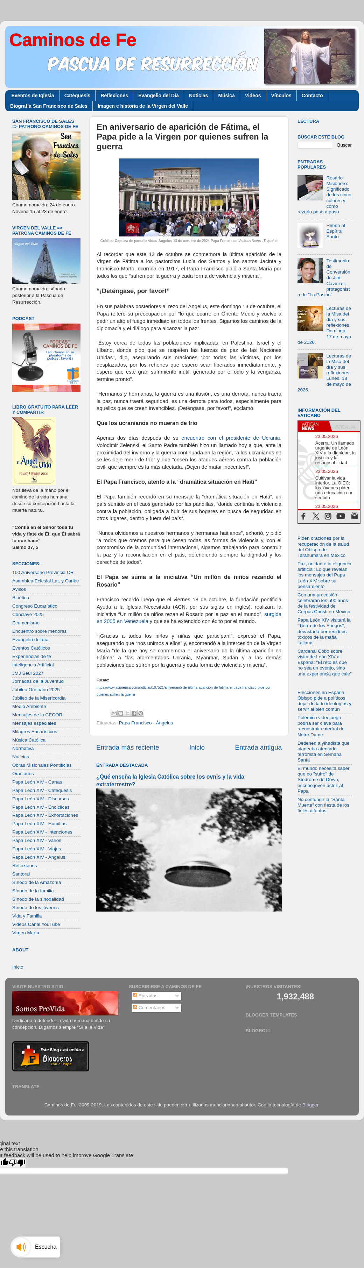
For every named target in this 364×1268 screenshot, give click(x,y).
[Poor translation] (17, 1163)
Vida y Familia (27, 916)
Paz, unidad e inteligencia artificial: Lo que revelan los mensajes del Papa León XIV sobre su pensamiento (324, 575)
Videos (253, 95)
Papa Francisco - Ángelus (146, 722)
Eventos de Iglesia (33, 95)
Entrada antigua (258, 747)
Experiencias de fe (31, 656)
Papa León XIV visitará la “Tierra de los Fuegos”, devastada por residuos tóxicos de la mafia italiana (324, 631)
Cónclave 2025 (28, 614)
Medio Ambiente (29, 706)
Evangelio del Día (158, 95)
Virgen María (25, 932)
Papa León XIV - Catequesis (42, 790)
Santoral (21, 874)
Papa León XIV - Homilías (39, 823)
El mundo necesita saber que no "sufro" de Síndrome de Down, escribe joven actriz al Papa (324, 780)
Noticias (198, 95)
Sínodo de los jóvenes (35, 907)
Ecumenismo (26, 622)
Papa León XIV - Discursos (40, 798)
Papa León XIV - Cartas (37, 782)
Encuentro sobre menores (39, 631)
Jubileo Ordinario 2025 (36, 689)
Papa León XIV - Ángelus (38, 857)
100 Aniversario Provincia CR (43, 572)
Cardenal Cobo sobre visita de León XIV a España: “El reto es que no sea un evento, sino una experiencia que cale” (325, 662)
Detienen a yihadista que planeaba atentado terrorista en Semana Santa (324, 752)
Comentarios (149, 1007)
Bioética (20, 597)
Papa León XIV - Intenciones (42, 832)
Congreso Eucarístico (34, 606)
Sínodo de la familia (33, 890)
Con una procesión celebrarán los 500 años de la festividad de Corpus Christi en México (324, 603)
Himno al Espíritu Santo (335, 231)
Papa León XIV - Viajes (36, 848)
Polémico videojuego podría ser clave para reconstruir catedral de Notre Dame (321, 726)
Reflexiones (114, 95)
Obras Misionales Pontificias (42, 765)
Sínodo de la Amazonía (36, 882)
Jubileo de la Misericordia (38, 698)
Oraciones (23, 773)
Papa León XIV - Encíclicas (41, 807)
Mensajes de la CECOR (37, 714)
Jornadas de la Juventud (38, 681)
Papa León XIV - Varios (36, 840)
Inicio (197, 747)
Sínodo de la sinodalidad (38, 899)
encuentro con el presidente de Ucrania (230, 438)
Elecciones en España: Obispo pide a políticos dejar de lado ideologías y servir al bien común (324, 701)
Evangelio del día (30, 639)
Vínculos (281, 95)
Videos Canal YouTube (36, 924)
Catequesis (77, 95)
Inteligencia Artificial (33, 664)
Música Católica (29, 740)
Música (226, 95)
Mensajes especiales (34, 723)
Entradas (145, 995)
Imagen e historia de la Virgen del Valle (143, 106)
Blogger (310, 1104)
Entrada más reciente (127, 747)
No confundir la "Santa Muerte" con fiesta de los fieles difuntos (323, 805)
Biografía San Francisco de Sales (49, 106)
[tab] (313, 426)
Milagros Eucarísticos (34, 731)
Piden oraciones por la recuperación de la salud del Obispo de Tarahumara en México (323, 547)
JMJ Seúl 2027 (27, 673)
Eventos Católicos (31, 648)
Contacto (312, 95)
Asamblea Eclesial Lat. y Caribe (45, 580)
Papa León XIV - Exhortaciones (45, 815)
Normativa (23, 748)
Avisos (19, 589)
